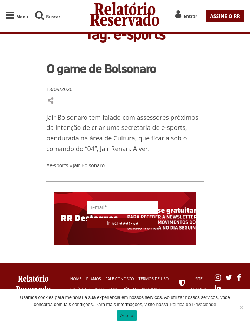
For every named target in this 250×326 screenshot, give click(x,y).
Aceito (126, 315)
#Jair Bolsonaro (87, 165)
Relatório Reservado (125, 16)
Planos (93, 278)
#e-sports (58, 165)
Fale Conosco (119, 278)
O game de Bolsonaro (101, 68)
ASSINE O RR (225, 16)
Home (76, 278)
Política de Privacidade (193, 304)
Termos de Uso (154, 278)
